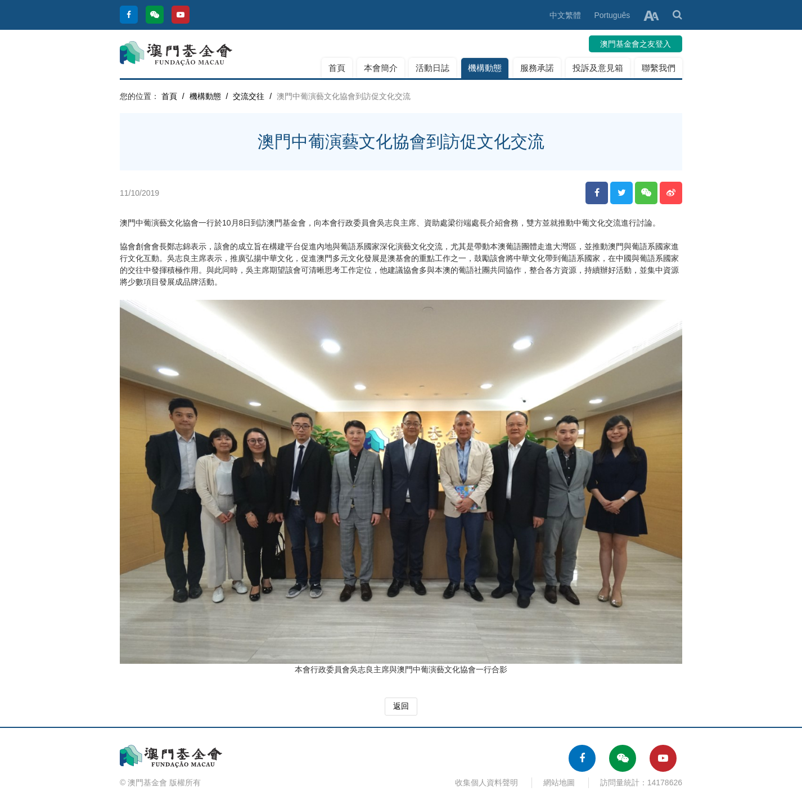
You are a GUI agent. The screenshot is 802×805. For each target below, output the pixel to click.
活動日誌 (432, 68)
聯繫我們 (658, 68)
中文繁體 (565, 15)
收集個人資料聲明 (486, 782)
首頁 (336, 68)
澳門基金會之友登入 (635, 43)
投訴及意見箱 (598, 68)
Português (612, 15)
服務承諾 (537, 68)
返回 (401, 705)
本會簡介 (381, 68)
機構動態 (485, 68)
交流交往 (248, 96)
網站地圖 (559, 782)
